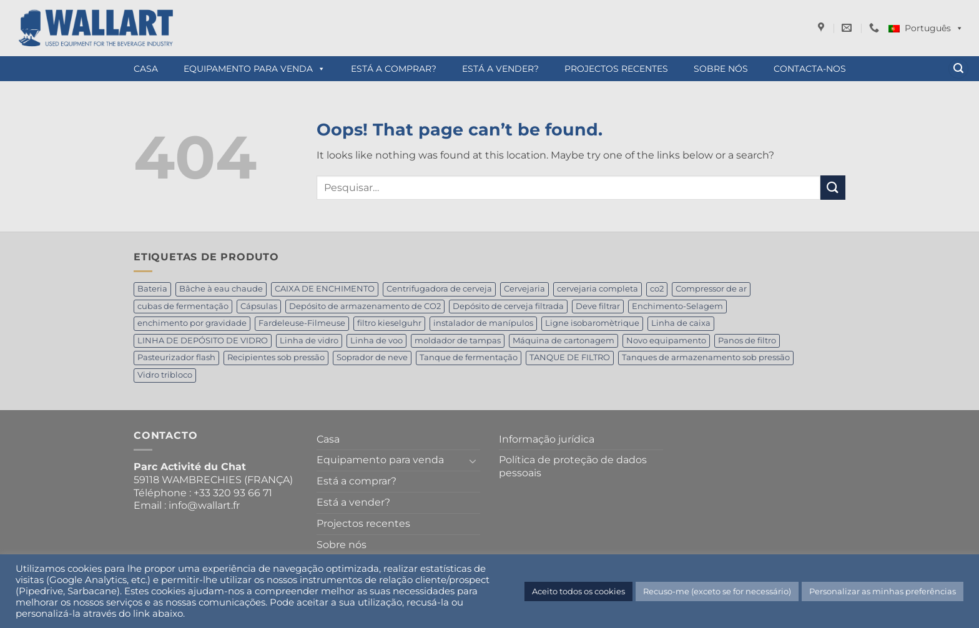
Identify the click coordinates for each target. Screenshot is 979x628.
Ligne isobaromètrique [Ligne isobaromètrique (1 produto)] (592, 323)
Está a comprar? (393, 68)
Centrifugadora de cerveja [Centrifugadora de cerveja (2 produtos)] (439, 288)
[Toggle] (472, 460)
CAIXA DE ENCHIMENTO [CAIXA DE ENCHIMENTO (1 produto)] (325, 288)
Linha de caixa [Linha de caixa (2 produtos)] (681, 323)
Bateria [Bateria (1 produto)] (152, 288)
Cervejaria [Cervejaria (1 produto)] (524, 288)
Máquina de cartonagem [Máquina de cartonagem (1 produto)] (563, 340)
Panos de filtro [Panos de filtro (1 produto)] (747, 340)
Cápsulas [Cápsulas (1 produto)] (258, 306)
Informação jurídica (546, 439)
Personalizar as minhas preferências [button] (882, 591)
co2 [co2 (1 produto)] (657, 288)
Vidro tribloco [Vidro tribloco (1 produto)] (164, 375)
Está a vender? (500, 68)
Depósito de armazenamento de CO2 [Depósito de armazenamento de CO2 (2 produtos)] (365, 306)
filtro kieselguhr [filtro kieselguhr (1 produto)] (389, 323)
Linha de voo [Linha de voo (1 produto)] (376, 340)
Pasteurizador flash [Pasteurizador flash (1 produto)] (176, 357)
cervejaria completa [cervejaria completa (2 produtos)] (597, 288)
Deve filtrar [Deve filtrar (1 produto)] (598, 306)
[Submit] (832, 187)
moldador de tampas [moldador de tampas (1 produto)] (458, 340)
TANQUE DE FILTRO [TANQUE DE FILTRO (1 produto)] (569, 357)
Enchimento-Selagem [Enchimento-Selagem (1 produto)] (677, 306)
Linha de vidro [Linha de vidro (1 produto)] (309, 340)
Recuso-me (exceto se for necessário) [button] (717, 591)
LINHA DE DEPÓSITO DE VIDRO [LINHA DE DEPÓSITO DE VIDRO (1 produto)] (202, 340)
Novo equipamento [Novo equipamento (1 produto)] (666, 340)
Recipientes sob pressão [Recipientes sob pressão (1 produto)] (276, 357)
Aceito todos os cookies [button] (578, 591)
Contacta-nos (810, 68)
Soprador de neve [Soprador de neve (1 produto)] (372, 357)
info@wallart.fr (204, 505)
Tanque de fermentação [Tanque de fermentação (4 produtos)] (469, 357)
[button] (958, 69)
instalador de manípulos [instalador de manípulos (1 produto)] (483, 323)
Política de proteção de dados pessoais (573, 466)
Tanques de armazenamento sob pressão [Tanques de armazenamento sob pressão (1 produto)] (706, 357)
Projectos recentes (616, 68)
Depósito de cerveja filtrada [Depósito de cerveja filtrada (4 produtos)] (508, 306)
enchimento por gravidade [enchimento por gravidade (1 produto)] (192, 323)
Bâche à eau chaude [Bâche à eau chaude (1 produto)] (221, 288)
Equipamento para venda (254, 68)
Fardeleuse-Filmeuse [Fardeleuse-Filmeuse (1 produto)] (301, 323)
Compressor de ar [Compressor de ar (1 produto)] (711, 288)
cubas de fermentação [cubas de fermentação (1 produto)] (183, 306)
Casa (146, 68)
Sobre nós (721, 68)
